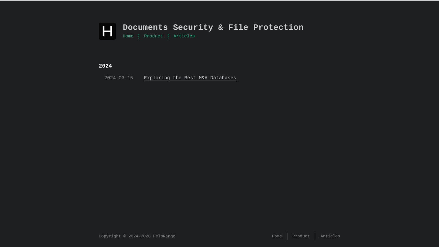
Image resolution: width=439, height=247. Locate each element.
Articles (184, 36)
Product (153, 36)
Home (128, 36)
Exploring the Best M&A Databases (190, 78)
